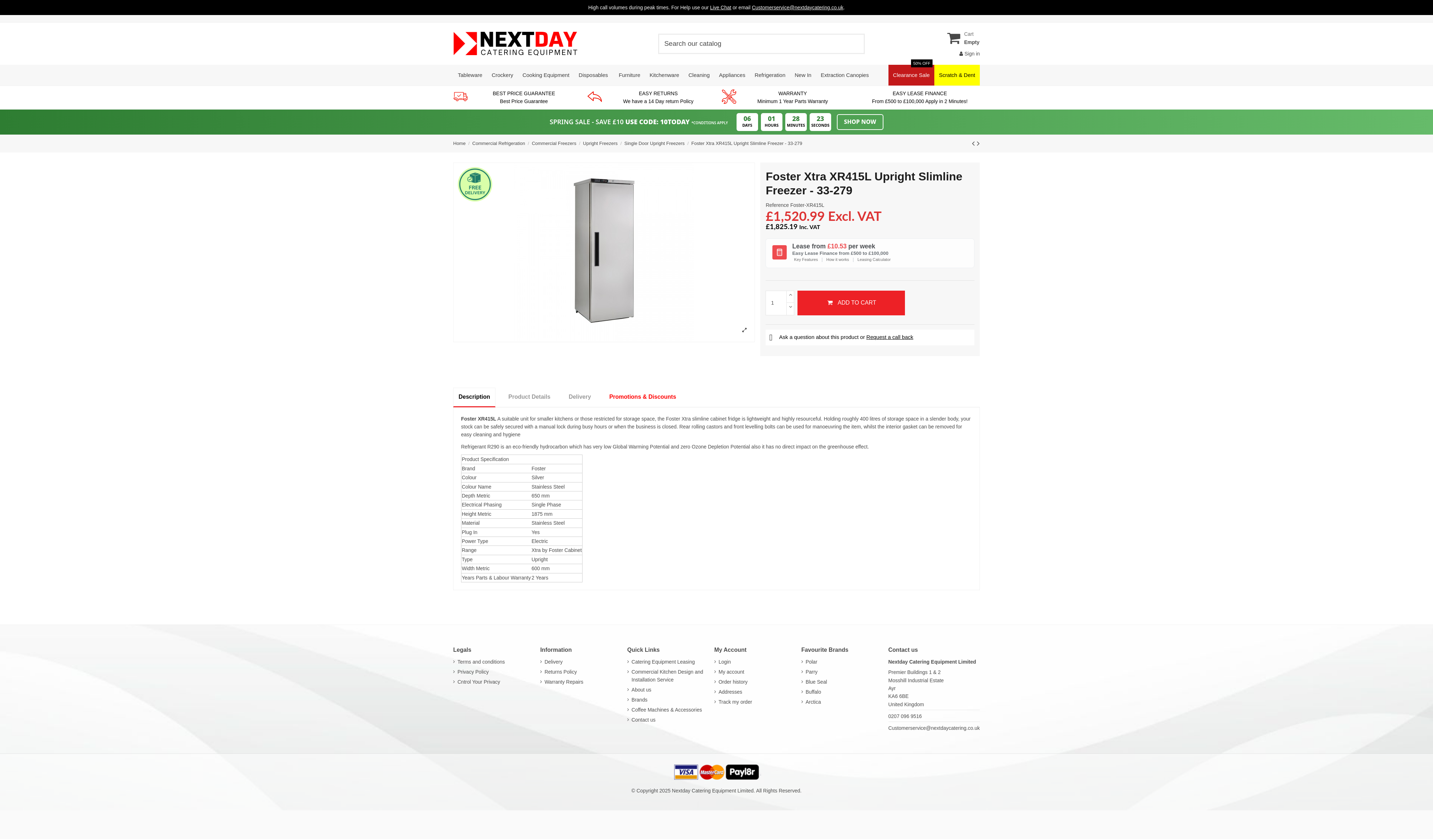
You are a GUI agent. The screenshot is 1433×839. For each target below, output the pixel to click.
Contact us (644, 720)
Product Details (529, 397)
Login (725, 662)
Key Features (806, 259)
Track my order (735, 702)
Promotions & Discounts (642, 397)
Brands (639, 700)
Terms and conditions (481, 662)
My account (731, 672)
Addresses (730, 692)
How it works (837, 259)
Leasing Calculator (874, 259)
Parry (812, 672)
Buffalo (813, 692)
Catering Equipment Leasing (663, 662)
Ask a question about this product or (841, 337)
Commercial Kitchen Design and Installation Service (667, 676)
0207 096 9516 (905, 716)
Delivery (580, 397)
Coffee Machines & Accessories (667, 710)
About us (641, 690)
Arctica (813, 702)
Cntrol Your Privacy (478, 682)
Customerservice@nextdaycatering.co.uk (934, 728)
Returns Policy (561, 672)
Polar (812, 662)
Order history (733, 682)
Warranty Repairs (564, 682)
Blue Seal (816, 682)
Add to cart (851, 303)
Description (474, 397)
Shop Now (860, 122)
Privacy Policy (473, 672)
